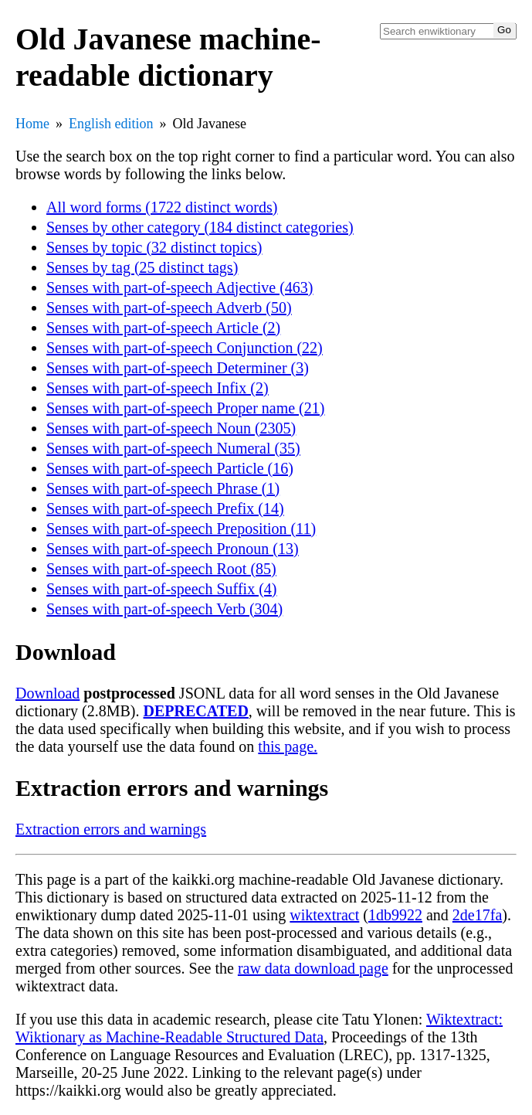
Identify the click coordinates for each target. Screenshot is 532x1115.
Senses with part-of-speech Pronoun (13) (172, 548)
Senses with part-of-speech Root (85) (161, 568)
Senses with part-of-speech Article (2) (163, 327)
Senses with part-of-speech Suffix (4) (161, 588)
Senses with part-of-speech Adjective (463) (179, 287)
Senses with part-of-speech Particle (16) (169, 468)
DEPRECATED (196, 710)
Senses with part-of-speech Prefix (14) (165, 508)
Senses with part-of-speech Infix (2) (157, 387)
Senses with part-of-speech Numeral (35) (173, 448)
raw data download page (313, 968)
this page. (287, 746)
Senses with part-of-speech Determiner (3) (177, 367)
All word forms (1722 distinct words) (161, 207)
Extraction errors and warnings (110, 829)
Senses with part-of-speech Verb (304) (164, 608)
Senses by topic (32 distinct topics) (154, 247)
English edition (111, 123)
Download (47, 693)
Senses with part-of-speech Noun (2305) (171, 428)
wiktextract (324, 914)
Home (32, 123)
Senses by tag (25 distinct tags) (142, 267)
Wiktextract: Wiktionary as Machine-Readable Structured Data (259, 1028)
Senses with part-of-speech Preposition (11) (181, 528)
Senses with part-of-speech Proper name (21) (185, 407)
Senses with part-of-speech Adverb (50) (169, 307)
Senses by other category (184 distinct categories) (200, 227)
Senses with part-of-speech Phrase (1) (163, 488)
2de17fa (477, 914)
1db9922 (395, 914)
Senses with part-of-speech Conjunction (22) (184, 347)
